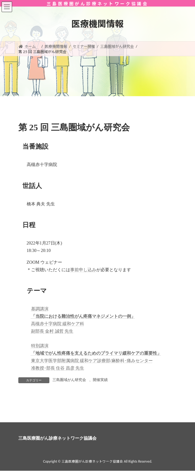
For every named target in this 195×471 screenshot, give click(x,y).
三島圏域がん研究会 (69, 380)
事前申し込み (83, 269)
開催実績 (100, 380)
